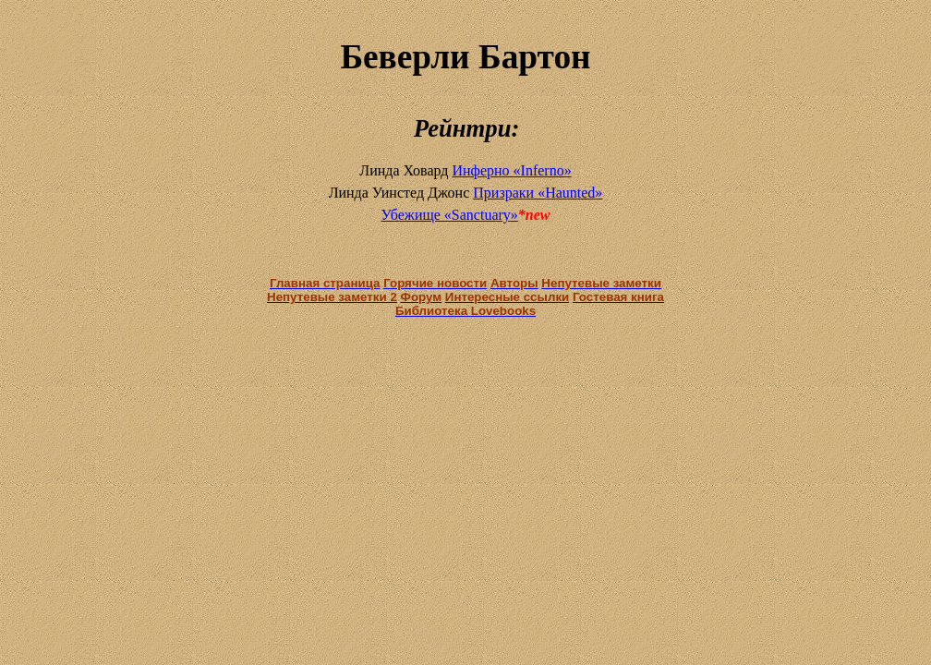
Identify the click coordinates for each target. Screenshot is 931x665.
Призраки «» (537, 192)
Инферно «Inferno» (511, 170)
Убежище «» (449, 215)
